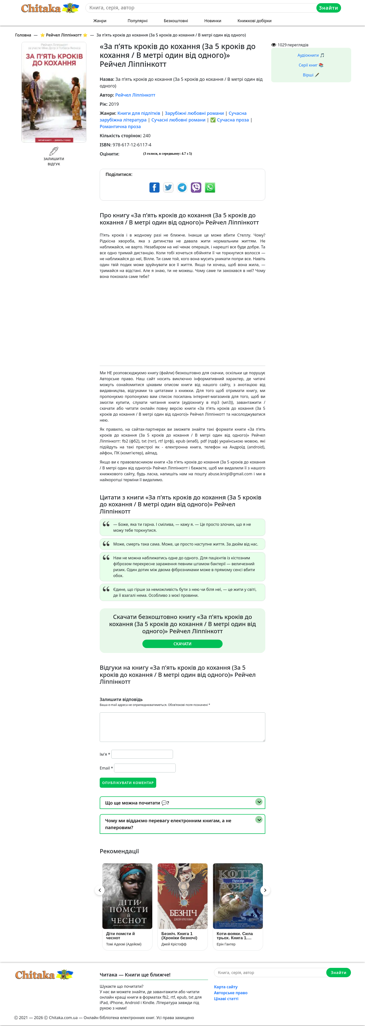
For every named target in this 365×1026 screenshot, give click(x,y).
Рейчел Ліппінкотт (135, 95)
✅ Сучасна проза (229, 120)
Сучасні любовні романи (178, 120)
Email (106, 767)
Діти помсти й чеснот (120, 936)
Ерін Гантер (226, 945)
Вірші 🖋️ (311, 75)
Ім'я (105, 754)
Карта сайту (226, 987)
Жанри (99, 20)
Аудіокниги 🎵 (311, 55)
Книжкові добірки (255, 20)
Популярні (138, 20)
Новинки (212, 20)
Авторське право (231, 993)
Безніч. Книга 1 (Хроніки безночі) (179, 936)
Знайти (328, 7)
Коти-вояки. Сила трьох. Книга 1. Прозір (235, 936)
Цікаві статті (226, 999)
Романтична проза (120, 126)
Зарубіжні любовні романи (194, 113)
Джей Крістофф (173, 945)
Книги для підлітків (138, 113)
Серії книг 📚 (311, 65)
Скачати (182, 643)
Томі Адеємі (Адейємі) (123, 945)
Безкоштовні (176, 20)
